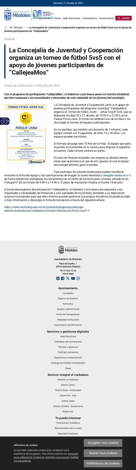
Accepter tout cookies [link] (103, 443)
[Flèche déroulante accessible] (8, 121)
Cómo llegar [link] (68, 273)
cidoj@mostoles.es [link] (116, 175)
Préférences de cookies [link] (103, 463)
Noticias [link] (18, 27)
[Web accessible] (4, 121)
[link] (30, 14)
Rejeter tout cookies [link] (103, 453)
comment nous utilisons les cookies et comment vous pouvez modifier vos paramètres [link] (46, 457)
